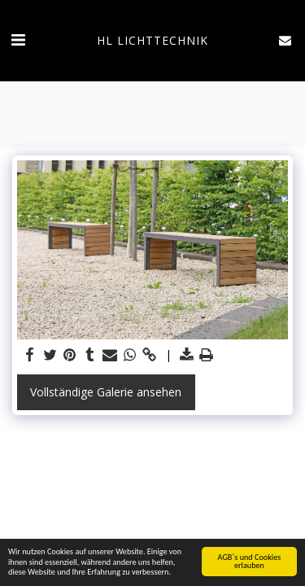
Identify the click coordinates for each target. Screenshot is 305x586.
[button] (18, 39)
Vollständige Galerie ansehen (105, 392)
